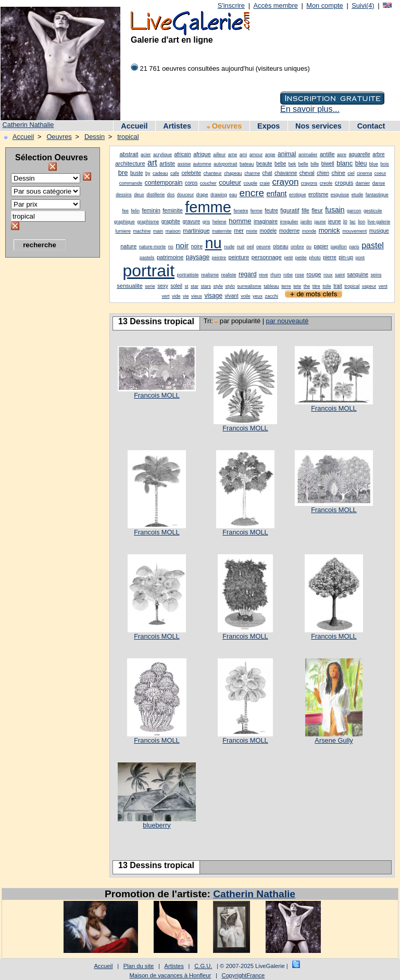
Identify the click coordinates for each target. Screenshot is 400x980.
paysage (197, 257)
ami (243, 154)
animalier (308, 154)
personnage (267, 257)
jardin (306, 221)
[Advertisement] (47, 419)
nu (213, 243)
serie (150, 286)
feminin (151, 210)
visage (213, 295)
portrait (148, 270)
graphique (124, 221)
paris (354, 246)
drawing (218, 194)
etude (358, 194)
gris (206, 221)
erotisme (318, 194)
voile (246, 296)
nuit (241, 246)
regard (248, 274)
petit (288, 257)
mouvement (354, 231)
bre (123, 172)
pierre (329, 257)
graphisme (148, 221)
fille (305, 210)
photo (315, 257)
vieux (196, 296)
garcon (354, 210)
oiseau (280, 246)
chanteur (213, 173)
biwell (327, 164)
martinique (196, 230)
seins (376, 274)
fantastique (377, 194)
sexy (162, 286)
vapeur (369, 286)
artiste (167, 163)
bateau (247, 164)
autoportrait (226, 164)
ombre (297, 246)
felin (135, 210)
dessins (124, 194)
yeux (257, 296)
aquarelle (359, 154)
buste (136, 173)
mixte (252, 231)
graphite (170, 221)
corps (191, 183)
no (170, 246)
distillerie (155, 194)
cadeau (160, 173)
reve (263, 274)
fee (125, 210)
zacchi (272, 296)
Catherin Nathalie (28, 125)
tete (297, 286)
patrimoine (170, 257)
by (148, 173)
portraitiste (188, 274)
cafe (174, 173)
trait (337, 286)
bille (314, 164)
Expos (268, 126)
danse (378, 183)
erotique (297, 194)
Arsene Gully (334, 740)
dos (171, 194)
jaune (320, 221)
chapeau (233, 173)
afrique (202, 154)
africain (182, 154)
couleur (230, 182)
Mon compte (324, 5)
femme (208, 207)
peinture (239, 257)
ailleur (219, 154)
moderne (289, 231)
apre (341, 154)
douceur (185, 194)
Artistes (177, 126)
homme (240, 221)
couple (250, 183)
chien (323, 173)
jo (345, 221)
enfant (277, 193)
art (152, 162)
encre (252, 192)
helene (220, 221)
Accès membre (275, 5)
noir (182, 245)
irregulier (289, 221)
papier (321, 246)
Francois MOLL (156, 395)
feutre (271, 210)
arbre (378, 154)
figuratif (289, 210)
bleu (361, 163)
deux (139, 194)
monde (309, 231)
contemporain (164, 182)
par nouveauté (287, 321)
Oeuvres (224, 126)
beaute (264, 164)
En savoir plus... (310, 109)
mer (239, 230)
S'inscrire (231, 5)
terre (286, 286)
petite (301, 257)
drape (202, 194)
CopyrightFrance (243, 975)
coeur (380, 173)
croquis (344, 183)
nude (229, 246)
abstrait (128, 154)
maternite (222, 231)
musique (379, 231)
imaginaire (266, 221)
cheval (307, 173)
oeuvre (263, 246)
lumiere (123, 231)
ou (308, 246)
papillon (339, 246)
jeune (334, 221)
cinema (364, 173)
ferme (256, 210)
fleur (316, 210)
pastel (372, 245)
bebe (280, 164)
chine (338, 173)
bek (292, 164)
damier (363, 183)
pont (360, 257)
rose (299, 274)
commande (131, 183)
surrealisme (249, 286)
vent (383, 286)
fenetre (240, 210)
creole (326, 183)
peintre (219, 257)
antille (327, 154)
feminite (172, 210)
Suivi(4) (363, 5)
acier (146, 154)
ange (270, 154)
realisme (210, 274)
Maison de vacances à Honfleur (170, 975)
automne (202, 164)
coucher (208, 183)
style (218, 286)
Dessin (94, 137)
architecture (130, 163)
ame (233, 154)
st (187, 286)
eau (233, 194)
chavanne (285, 173)
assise (184, 164)
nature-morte (152, 246)
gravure (191, 221)
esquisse (340, 194)
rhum (275, 274)
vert (166, 296)
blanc (344, 163)
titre (316, 286)
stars (206, 286)
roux (328, 274)
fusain (334, 210)
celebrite (191, 173)
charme (252, 173)
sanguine (357, 274)
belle (303, 164)
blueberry (156, 825)
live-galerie (379, 221)
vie (186, 296)
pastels (147, 257)
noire (197, 246)
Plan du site (138, 966)
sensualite (130, 286)
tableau (271, 286)
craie (264, 183)
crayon (285, 182)
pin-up (346, 257)
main (158, 231)
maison (173, 231)
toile (326, 286)
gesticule (373, 210)
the (307, 286)
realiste (228, 274)
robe (288, 274)
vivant (232, 296)
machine (142, 231)
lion (361, 221)
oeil (250, 246)
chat (267, 173)
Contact (371, 126)
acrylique (162, 154)
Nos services (318, 126)
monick (329, 230)
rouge (313, 274)
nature (128, 246)
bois (384, 164)
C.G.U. (203, 966)
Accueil (134, 126)
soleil (176, 286)
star (194, 286)
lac (352, 221)
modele (268, 231)
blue (373, 164)
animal (287, 154)
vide (176, 296)
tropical (128, 137)
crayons (309, 183)
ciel (351, 173)
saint (340, 274)
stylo (230, 286)
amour (256, 154)
